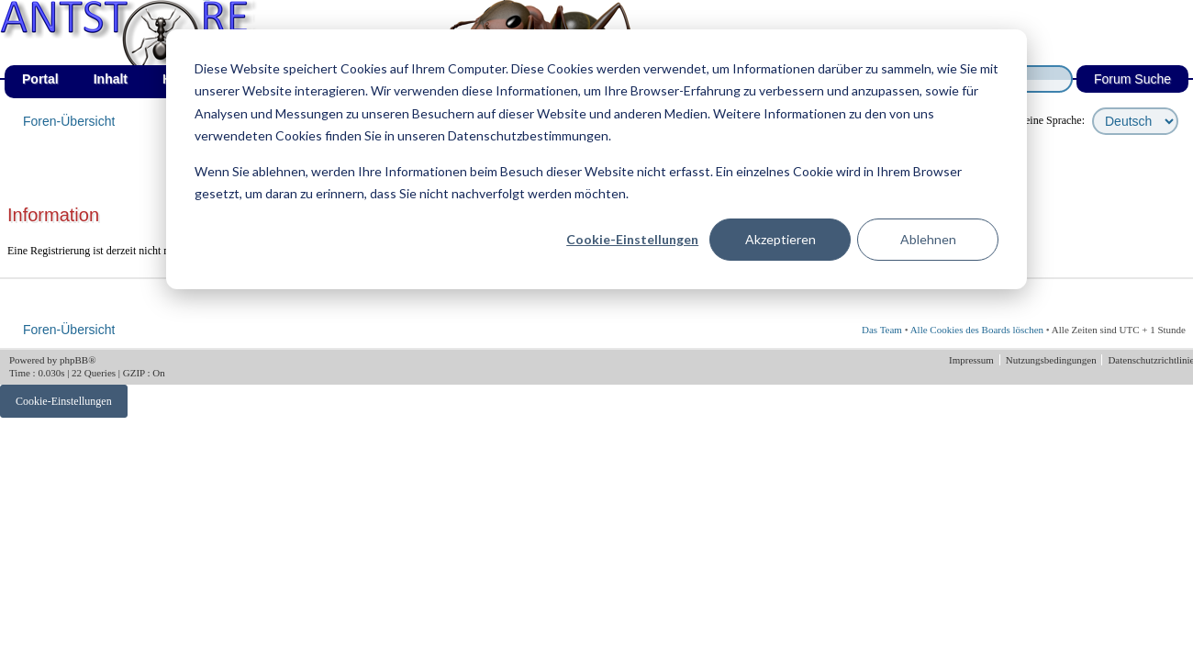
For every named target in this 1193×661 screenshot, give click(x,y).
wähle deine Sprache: (1037, 120)
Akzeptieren (780, 239)
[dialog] (596, 159)
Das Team (882, 329)
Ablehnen (928, 239)
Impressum (973, 359)
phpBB (74, 359)
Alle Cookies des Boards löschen (976, 329)
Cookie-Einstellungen (632, 239)
